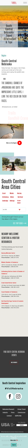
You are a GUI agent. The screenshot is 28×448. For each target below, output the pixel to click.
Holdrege (12, 200)
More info (13, 440)
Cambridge (5, 200)
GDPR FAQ (18, 416)
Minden (12, 193)
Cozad (4, 193)
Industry (5, 412)
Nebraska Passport (8, 409)
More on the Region (11, 143)
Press (12, 412)
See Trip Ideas (18, 223)
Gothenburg (5, 197)
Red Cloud (20, 197)
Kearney (19, 193)
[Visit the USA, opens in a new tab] (8, 425)
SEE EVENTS (14, 362)
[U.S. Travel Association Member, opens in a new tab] (21, 425)
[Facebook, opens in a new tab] (9, 396)
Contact (9, 416)
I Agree (14, 445)
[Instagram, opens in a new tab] (18, 396)
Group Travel (22, 409)
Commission (21, 412)
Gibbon (12, 197)
